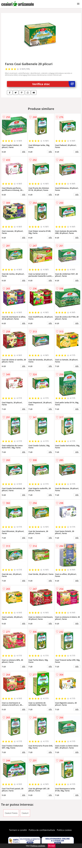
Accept (51, 845)
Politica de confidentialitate (42, 830)
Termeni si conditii (18, 830)
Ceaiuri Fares (11, 813)
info (23, 151)
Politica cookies (64, 830)
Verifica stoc (53, 84)
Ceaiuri (25, 813)
